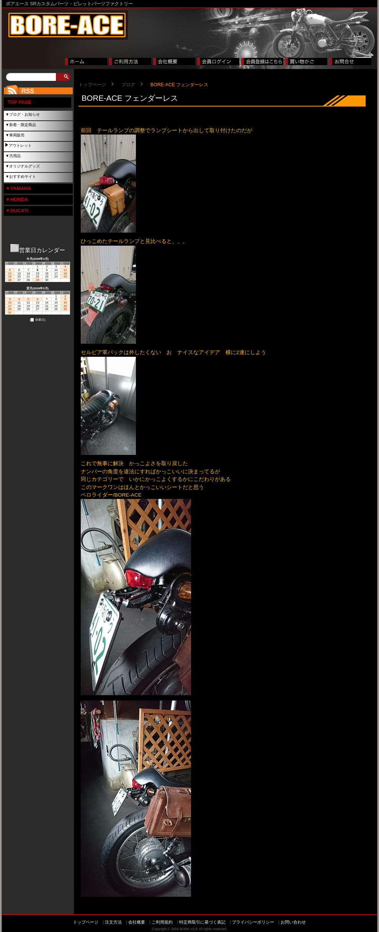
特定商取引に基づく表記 (202, 922)
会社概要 (136, 922)
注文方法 (113, 922)
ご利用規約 (162, 922)
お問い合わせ (293, 922)
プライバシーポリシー (253, 922)
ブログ (128, 84)
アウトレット (20, 145)
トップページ (92, 84)
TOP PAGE (19, 102)
